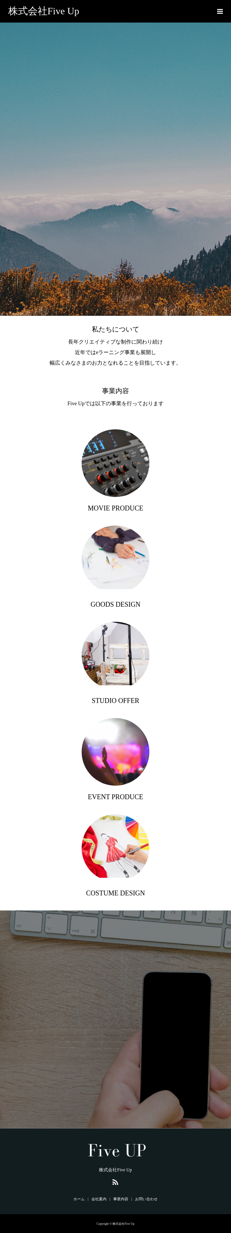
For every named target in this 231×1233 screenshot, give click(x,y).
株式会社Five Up (43, 11)
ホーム (79, 1199)
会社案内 (98, 1199)
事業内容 (120, 1199)
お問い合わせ (146, 1199)
